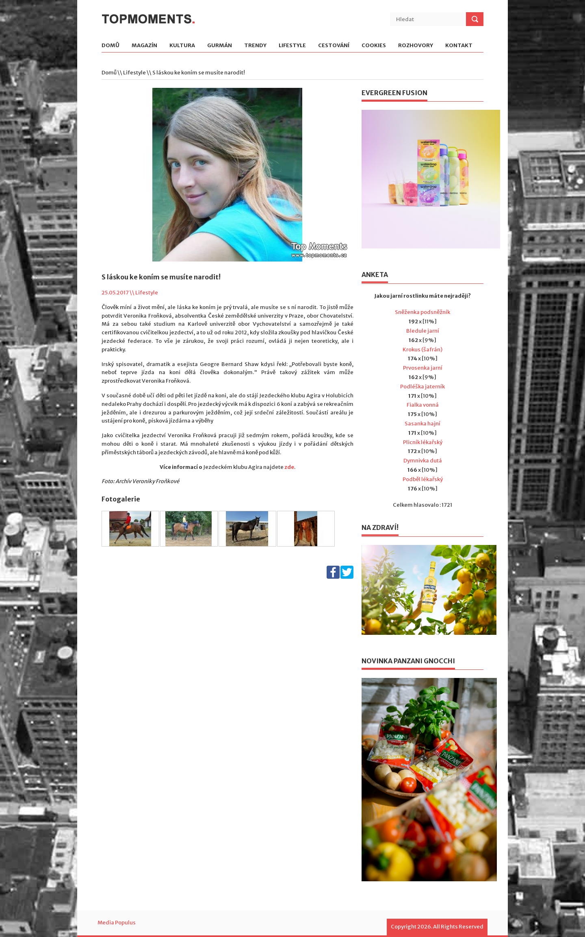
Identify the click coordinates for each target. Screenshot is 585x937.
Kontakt (458, 46)
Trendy (255, 46)
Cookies (374, 46)
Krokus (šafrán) (422, 349)
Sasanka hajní (422, 423)
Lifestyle (292, 46)
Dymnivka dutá (422, 460)
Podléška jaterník (422, 386)
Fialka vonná (423, 404)
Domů (110, 46)
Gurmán (219, 46)
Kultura (182, 46)
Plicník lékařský (422, 442)
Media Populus (117, 922)
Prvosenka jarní (422, 367)
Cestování (333, 46)
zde (289, 467)
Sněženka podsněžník (422, 312)
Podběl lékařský (423, 479)
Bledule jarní (422, 330)
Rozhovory (415, 46)
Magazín (144, 46)
